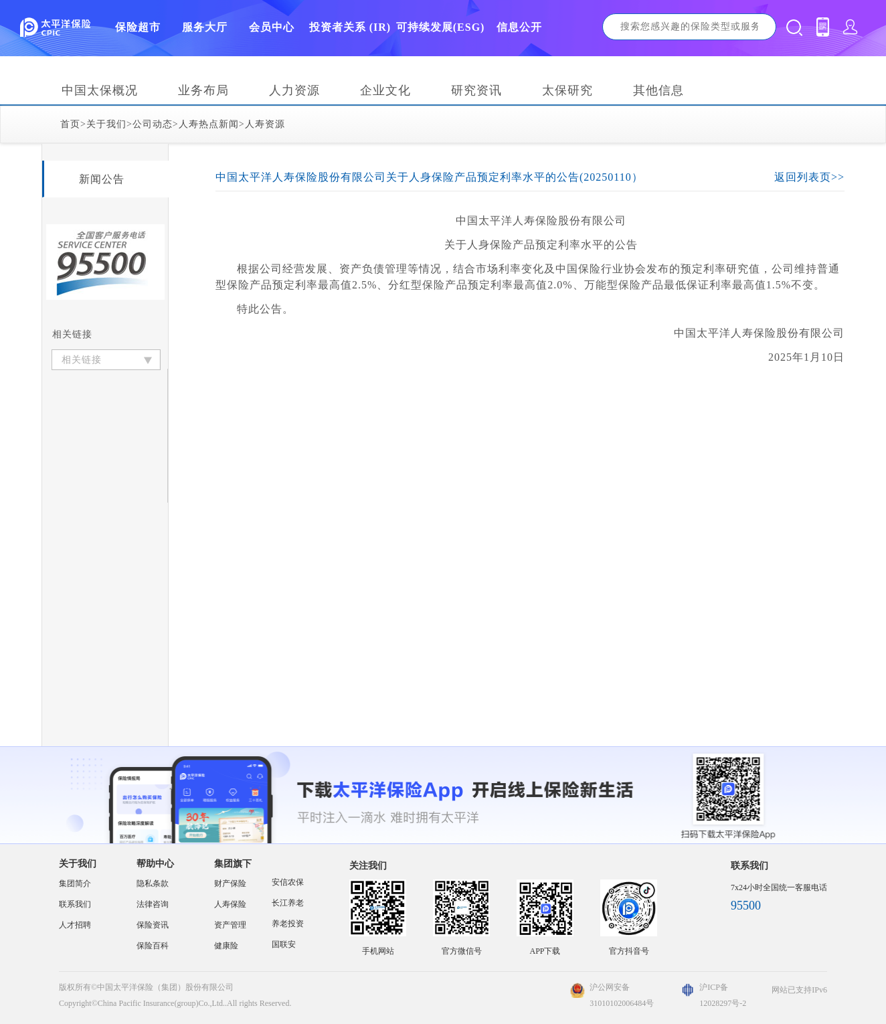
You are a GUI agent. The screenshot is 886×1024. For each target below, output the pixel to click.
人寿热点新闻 (209, 124)
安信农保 (288, 882)
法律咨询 (153, 904)
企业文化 (385, 90)
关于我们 (106, 124)
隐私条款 (153, 883)
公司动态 (152, 124)
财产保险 (230, 883)
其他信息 (658, 90)
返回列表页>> (809, 177)
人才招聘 (75, 925)
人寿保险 (230, 904)
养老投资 (288, 923)
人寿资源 (265, 124)
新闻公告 (101, 179)
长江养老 (288, 903)
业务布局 (203, 90)
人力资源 (294, 90)
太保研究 (567, 90)
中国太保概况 (100, 90)
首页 (70, 124)
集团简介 (75, 883)
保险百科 (153, 945)
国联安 (284, 944)
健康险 (226, 945)
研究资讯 (476, 90)
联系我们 (75, 904)
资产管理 (230, 925)
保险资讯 (153, 925)
